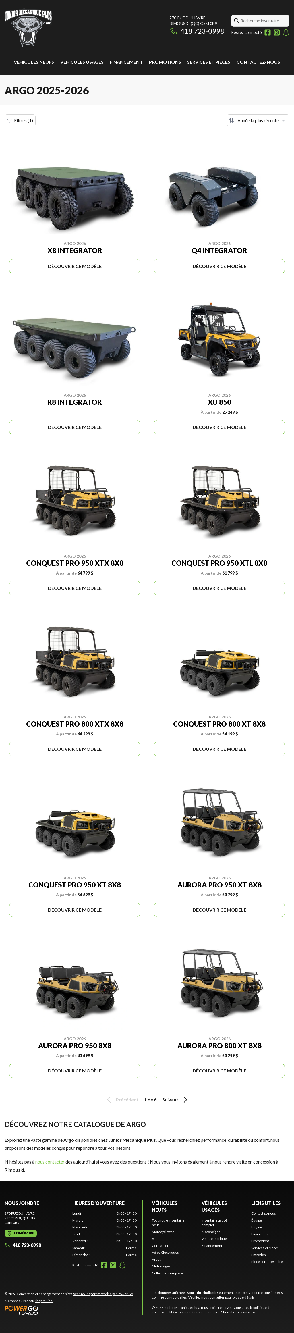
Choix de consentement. (240, 1312)
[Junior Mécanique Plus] (28, 27)
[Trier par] (258, 120)
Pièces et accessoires (268, 1261)
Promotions (165, 62)
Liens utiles (266, 1203)
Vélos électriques (165, 1252)
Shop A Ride (44, 1301)
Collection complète (167, 1273)
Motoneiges (161, 1266)
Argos (156, 1259)
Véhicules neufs (34, 62)
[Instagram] (276, 32)
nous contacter (50, 1161)
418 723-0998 (196, 31)
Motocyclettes (163, 1232)
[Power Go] (69, 1310)
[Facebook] (267, 32)
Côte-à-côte (161, 1245)
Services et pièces (208, 62)
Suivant (175, 1099)
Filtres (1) (20, 120)
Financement (126, 62)
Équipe (256, 1220)
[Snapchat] (286, 32)
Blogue (256, 1227)
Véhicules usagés (82, 62)
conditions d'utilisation (201, 1312)
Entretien (258, 1255)
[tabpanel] (104, 1234)
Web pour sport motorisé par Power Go (103, 1294)
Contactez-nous (258, 62)
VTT (155, 1238)
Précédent (121, 1099)
